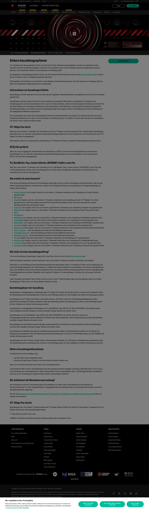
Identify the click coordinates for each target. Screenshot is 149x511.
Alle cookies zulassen (135, 504)
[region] (74, 504)
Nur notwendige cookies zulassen (112, 504)
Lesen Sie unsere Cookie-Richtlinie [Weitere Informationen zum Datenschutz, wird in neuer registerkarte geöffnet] (17, 508)
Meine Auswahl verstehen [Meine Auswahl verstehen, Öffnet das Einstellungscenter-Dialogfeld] (88, 504)
